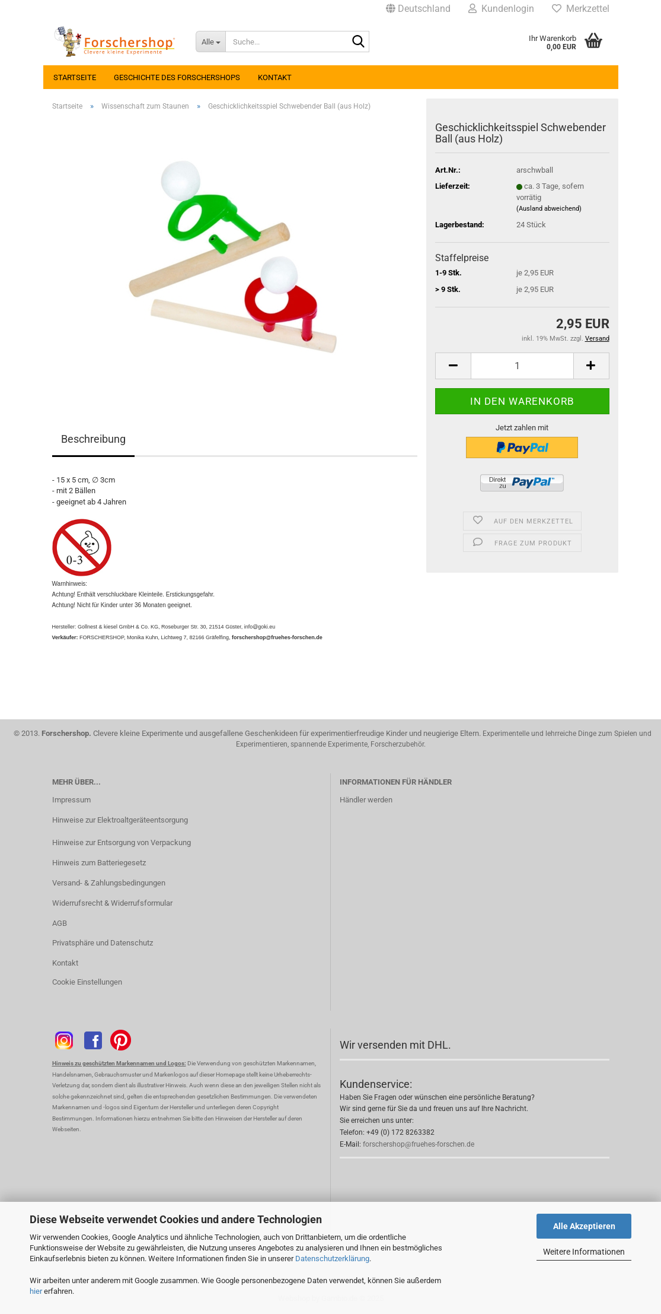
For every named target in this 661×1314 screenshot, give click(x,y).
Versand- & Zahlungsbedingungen (108, 882)
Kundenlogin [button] (501, 8)
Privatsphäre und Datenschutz (102, 942)
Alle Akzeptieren (584, 1226)
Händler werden (366, 799)
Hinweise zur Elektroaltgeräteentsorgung (120, 819)
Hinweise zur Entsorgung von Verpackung (121, 842)
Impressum (71, 799)
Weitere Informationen (584, 1251)
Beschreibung (93, 439)
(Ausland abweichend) (549, 208)
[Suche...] (210, 41)
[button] (418, 9)
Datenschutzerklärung (332, 1258)
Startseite (74, 77)
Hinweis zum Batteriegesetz (99, 862)
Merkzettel (580, 8)
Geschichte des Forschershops (177, 77)
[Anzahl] (522, 366)
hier (36, 1291)
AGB (59, 923)
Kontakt (275, 77)
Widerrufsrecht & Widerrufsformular (112, 903)
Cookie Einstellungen (87, 981)
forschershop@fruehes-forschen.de (418, 1144)
